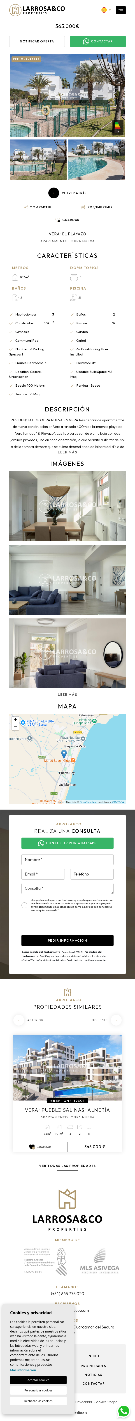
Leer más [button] (67, 694)
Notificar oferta (37, 41)
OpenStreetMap (88, 802)
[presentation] (55, 926)
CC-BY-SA (118, 802)
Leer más (67, 452)
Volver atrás (67, 193)
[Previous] (28, 1020)
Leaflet (60, 802)
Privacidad (83, 1402)
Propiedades (93, 1366)
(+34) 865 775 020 (67, 1293)
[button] (38, 207)
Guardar (40, 1147)
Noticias (93, 1375)
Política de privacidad (78, 903)
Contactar (93, 1384)
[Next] (106, 1020)
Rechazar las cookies (38, 1401)
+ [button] (15, 720)
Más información (23, 1370)
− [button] (15, 726)
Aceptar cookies (38, 1380)
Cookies (100, 1402)
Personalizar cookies (38, 1390)
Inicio (94, 1356)
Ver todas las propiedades (67, 1165)
